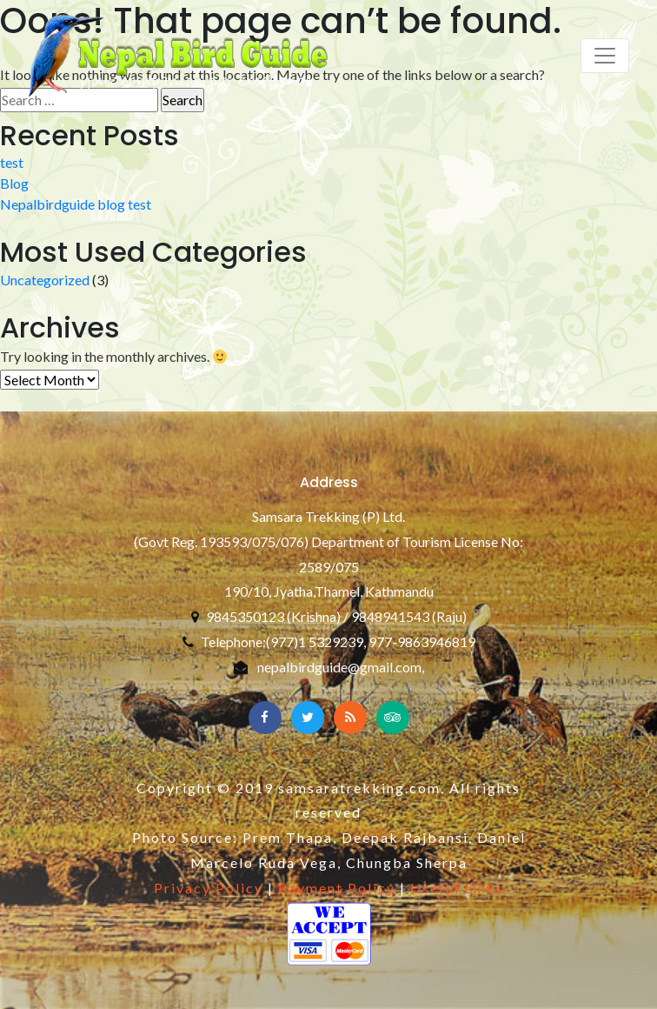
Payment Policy (336, 887)
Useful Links (457, 887)
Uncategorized (45, 279)
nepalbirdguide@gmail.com (339, 666)
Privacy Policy (208, 887)
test (11, 162)
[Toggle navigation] (605, 55)
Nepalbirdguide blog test (75, 204)
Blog (14, 183)
